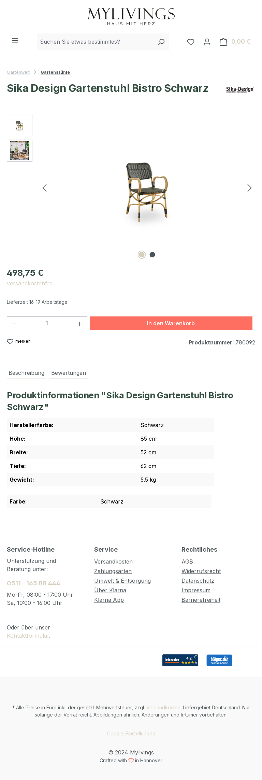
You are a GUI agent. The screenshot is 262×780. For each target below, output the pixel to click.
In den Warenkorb (171, 323)
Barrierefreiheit (200, 599)
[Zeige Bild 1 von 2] (142, 254)
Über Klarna (110, 590)
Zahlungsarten (113, 571)
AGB (187, 561)
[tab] (26, 373)
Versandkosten (113, 561)
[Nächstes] (250, 187)
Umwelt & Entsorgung (122, 580)
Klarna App (109, 599)
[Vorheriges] (44, 187)
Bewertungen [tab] (68, 372)
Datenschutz (197, 580)
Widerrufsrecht (201, 571)
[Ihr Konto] (207, 41)
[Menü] (15, 40)
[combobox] (95, 41)
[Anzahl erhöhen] (80, 323)
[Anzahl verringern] (14, 323)
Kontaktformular (28, 635)
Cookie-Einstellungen (131, 733)
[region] (131, 187)
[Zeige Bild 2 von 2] (152, 254)
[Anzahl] (47, 323)
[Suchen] (161, 41)
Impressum (195, 590)
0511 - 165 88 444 (33, 583)
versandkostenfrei (30, 283)
